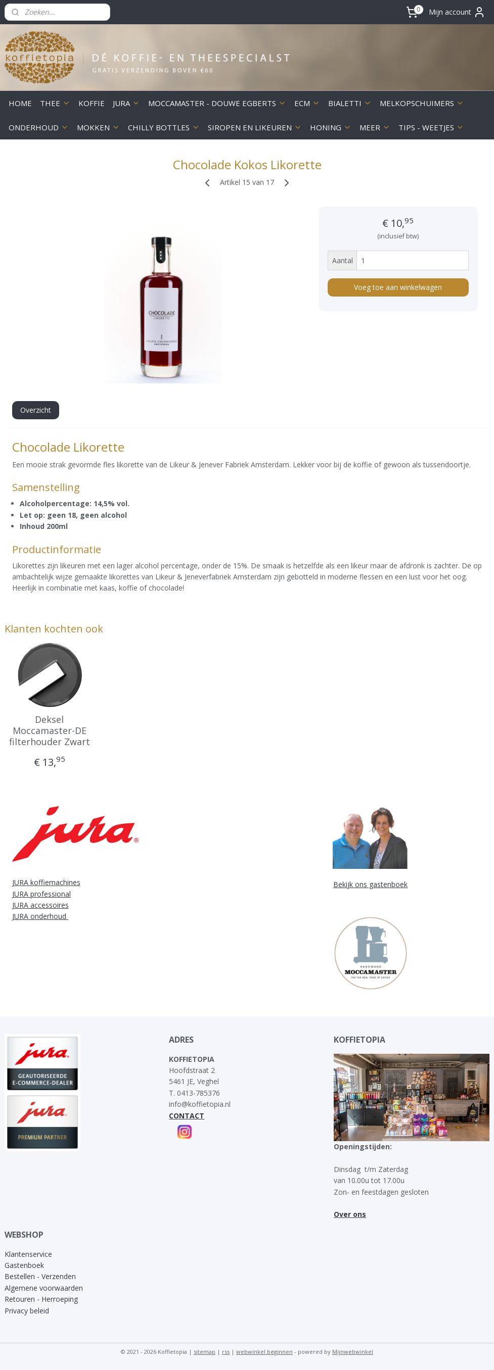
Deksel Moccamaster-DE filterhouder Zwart (49, 731)
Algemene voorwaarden (44, 1288)
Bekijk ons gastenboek (370, 884)
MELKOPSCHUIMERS (422, 103)
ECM (307, 103)
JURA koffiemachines (46, 882)
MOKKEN (98, 127)
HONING (330, 127)
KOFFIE (91, 103)
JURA (126, 103)
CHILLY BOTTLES (164, 127)
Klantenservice (28, 1254)
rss (226, 1351)
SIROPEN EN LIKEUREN (255, 127)
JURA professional (41, 894)
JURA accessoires (40, 905)
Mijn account (457, 12)
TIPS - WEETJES (431, 127)
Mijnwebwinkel (352, 1351)
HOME (20, 103)
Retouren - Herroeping (41, 1299)
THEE (55, 103)
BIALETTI (350, 103)
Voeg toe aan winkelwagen (398, 287)
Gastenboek (24, 1265)
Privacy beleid (27, 1310)
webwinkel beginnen (264, 1351)
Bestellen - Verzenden (40, 1276)
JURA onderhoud (40, 916)
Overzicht (35, 410)
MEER (375, 127)
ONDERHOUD (39, 127)
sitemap (204, 1351)
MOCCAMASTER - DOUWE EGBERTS (217, 103)
